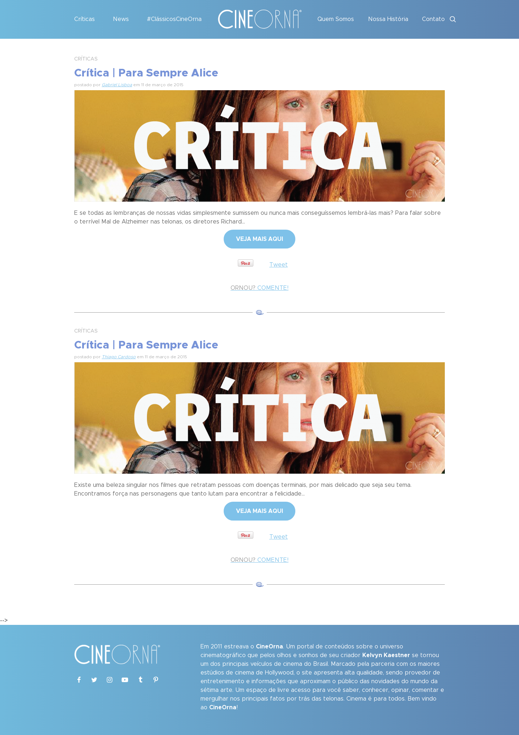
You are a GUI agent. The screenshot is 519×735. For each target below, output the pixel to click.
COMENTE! (259, 288)
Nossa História (388, 19)
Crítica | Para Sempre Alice (146, 73)
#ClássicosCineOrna (174, 19)
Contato (433, 19)
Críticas (84, 19)
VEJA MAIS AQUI (259, 239)
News (121, 19)
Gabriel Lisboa (117, 85)
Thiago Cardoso (119, 357)
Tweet (278, 265)
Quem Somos (335, 19)
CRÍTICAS (86, 59)
